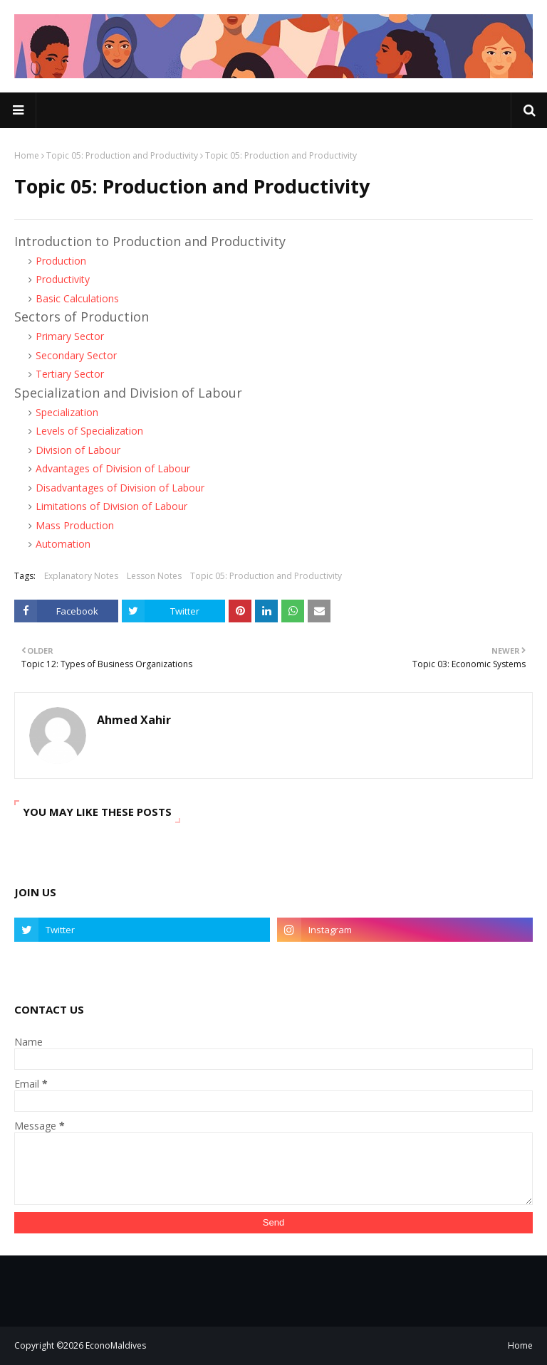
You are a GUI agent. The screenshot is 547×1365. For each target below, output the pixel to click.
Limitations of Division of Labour (111, 506)
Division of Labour (78, 450)
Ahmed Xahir (134, 720)
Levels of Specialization (89, 430)
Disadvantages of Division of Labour (120, 487)
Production (61, 260)
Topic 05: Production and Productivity (122, 155)
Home (26, 155)
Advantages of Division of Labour (113, 468)
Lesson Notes (154, 576)
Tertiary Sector (70, 374)
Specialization (67, 412)
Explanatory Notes (81, 576)
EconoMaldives (115, 1345)
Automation (63, 544)
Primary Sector (70, 336)
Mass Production (75, 525)
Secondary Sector (76, 355)
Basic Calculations (77, 298)
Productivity (63, 279)
